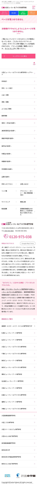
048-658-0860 (9, 231)
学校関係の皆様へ (18, 169)
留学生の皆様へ (18, 146)
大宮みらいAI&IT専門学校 (18, 436)
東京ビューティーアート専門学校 (18, 360)
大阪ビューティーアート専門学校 (18, 388)
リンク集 (9, 191)
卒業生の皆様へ (18, 154)
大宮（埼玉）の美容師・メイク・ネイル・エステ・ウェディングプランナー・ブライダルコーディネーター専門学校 (18, 2)
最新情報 (18, 116)
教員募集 (9, 209)
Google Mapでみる (28, 243)
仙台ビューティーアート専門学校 (18, 340)
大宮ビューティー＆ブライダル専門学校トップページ (18, 73)
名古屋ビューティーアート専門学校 (18, 381)
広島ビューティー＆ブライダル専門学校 (18, 395)
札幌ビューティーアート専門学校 (18, 333)
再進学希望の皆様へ (18, 138)
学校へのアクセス (32, 13)
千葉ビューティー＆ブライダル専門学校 (18, 354)
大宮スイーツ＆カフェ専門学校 (18, 429)
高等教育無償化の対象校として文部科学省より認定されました (28, 212)
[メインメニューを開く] (33, 7)
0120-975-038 (20, 237)
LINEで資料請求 (23, 13)
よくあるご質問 (18, 109)
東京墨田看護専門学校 (18, 443)
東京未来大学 (18, 450)
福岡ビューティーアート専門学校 (18, 402)
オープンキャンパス (4, 13)
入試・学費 (18, 95)
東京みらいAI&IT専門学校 (18, 464)
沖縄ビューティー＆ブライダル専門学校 (18, 409)
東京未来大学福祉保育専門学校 (18, 457)
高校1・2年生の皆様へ (18, 123)
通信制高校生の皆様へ (18, 131)
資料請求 (13, 13)
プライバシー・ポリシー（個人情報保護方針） (28, 193)
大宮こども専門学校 (18, 422)
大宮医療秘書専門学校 (18, 416)
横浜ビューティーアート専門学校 (18, 374)
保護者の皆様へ (18, 161)
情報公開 (28, 202)
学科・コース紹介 (18, 88)
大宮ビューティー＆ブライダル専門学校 (18, 347)
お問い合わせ (28, 184)
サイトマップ (9, 48)
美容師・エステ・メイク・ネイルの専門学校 (18, 326)
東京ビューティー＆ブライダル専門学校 (18, 367)
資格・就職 (18, 102)
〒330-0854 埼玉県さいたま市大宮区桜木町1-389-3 (18, 228)
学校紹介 (18, 81)
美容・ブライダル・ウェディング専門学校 (15, 289)
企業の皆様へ (18, 177)
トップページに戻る (15, 56)
